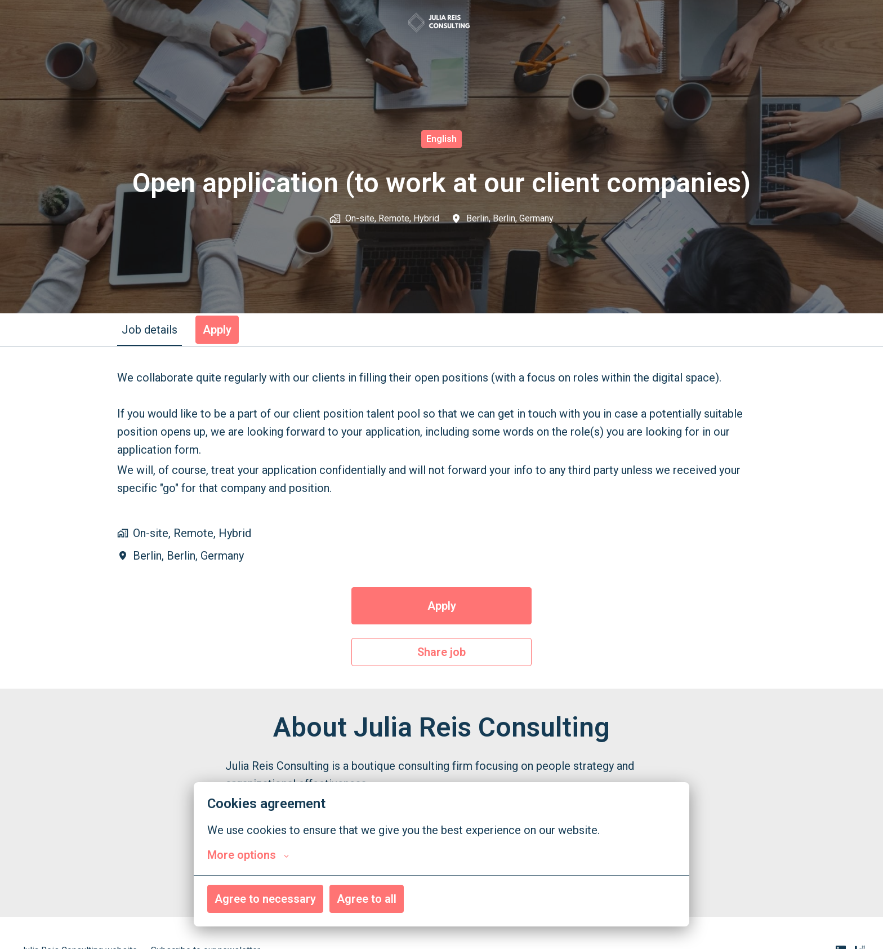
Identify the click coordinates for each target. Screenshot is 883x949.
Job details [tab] (149, 329)
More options (248, 855)
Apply (441, 606)
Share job (441, 652)
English (441, 139)
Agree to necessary (265, 899)
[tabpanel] (441, 517)
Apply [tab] (217, 329)
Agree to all (366, 899)
